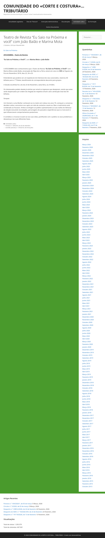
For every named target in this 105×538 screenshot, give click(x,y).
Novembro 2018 (88, 385)
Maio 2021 (86, 303)
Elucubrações (66, 22)
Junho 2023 (86, 235)
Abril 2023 (85, 240)
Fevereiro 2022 (87, 279)
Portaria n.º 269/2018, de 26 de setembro (18, 125)
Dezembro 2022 (88, 251)
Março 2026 (86, 145)
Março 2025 (86, 177)
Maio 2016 (86, 467)
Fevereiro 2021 (87, 311)
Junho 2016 (86, 465)
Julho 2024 (86, 199)
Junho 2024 (86, 202)
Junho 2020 (86, 333)
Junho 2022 (86, 268)
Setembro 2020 (87, 325)
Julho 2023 (86, 232)
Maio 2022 (86, 270)
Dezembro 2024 (88, 186)
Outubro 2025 (87, 158)
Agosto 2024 (86, 196)
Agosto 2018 (86, 393)
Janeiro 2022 (86, 281)
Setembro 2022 (87, 259)
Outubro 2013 (87, 486)
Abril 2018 (85, 404)
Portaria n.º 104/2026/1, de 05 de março (18, 504)
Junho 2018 (86, 399)
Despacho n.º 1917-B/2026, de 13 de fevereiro (20, 515)
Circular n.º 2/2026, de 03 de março (16, 506)
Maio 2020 (86, 336)
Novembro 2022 (88, 254)
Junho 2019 (86, 366)
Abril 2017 (85, 437)
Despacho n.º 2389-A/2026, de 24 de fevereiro (20, 509)
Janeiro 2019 (86, 380)
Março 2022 (86, 276)
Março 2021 (86, 309)
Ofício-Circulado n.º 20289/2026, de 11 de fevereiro (90, 115)
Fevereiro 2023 (87, 246)
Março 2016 (86, 473)
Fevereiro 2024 (87, 213)
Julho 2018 (86, 396)
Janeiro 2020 (86, 347)
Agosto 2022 (86, 262)
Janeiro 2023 (86, 248)
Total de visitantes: (10, 527)
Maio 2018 (86, 402)
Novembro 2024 (88, 188)
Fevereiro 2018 (87, 410)
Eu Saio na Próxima (10, 50)
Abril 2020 (85, 339)
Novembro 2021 (88, 287)
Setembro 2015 (87, 481)
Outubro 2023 (87, 224)
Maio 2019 (86, 369)
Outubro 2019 (87, 355)
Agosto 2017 (86, 426)
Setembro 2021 (87, 292)
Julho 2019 (86, 363)
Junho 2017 (86, 432)
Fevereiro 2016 (87, 475)
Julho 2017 (86, 429)
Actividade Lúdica (78, 22)
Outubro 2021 (87, 289)
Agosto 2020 (86, 328)
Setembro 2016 (87, 456)
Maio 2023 (86, 238)
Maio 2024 (86, 205)
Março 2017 (86, 440)
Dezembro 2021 (88, 284)
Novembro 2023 (88, 221)
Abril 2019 (85, 372)
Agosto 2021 (86, 295)
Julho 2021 (86, 298)
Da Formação (92, 22)
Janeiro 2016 (86, 478)
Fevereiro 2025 (87, 180)
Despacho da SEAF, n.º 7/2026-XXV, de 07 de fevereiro (90, 125)
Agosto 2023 (86, 229)
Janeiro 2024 (86, 216)
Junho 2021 (86, 300)
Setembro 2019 (87, 358)
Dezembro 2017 (88, 415)
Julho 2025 (86, 166)
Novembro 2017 (88, 418)
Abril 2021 (85, 306)
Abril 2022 (85, 273)
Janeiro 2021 (86, 314)
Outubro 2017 (87, 421)
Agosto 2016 (86, 459)
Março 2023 (86, 243)
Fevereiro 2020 (87, 344)
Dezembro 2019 (88, 350)
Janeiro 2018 (86, 413)
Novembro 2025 (88, 155)
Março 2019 (86, 374)
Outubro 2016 (87, 454)
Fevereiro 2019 (87, 377)
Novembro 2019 (88, 352)
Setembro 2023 (87, 227)
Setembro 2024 (87, 194)
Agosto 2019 (86, 361)
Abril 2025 (85, 175)
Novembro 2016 (88, 451)
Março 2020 (86, 341)
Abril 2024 (85, 207)
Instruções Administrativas (49, 22)
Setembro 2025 (87, 161)
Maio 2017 (86, 435)
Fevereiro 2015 (87, 484)
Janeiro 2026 (86, 150)
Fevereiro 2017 (87, 443)
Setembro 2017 (87, 424)
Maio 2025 (86, 172)
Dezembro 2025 (88, 153)
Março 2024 (86, 210)
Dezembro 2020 (88, 317)
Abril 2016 (85, 470)
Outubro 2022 (87, 257)
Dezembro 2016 (88, 448)
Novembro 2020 (88, 320)
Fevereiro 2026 (87, 147)
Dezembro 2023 (88, 218)
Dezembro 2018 (88, 382)
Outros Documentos (52, 27)
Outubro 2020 (87, 322)
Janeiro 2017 (86, 445)
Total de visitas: (9, 524)
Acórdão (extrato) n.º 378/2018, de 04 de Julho (19, 127)
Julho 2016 (86, 462)
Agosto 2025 (86, 164)
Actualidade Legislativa (16, 22)
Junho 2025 (86, 169)
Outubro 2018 (87, 388)
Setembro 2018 (87, 391)
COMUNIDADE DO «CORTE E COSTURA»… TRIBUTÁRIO (44, 8)
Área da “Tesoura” (32, 22)
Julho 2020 (86, 331)
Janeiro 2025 (86, 183)
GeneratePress (76, 535)
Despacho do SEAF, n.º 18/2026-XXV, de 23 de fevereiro (90, 76)
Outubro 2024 (87, 191)
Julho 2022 (86, 265)
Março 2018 (86, 407)
